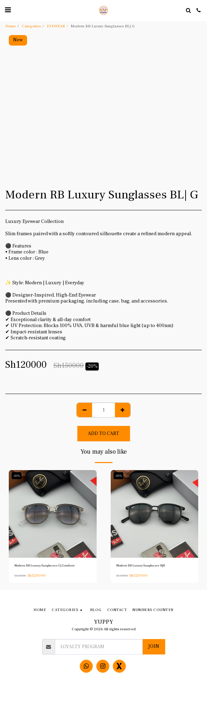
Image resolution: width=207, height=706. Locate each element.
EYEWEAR (56, 26)
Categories (31, 26)
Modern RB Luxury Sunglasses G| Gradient (44, 565)
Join (153, 646)
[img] (53, 514)
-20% (16, 476)
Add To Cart (103, 433)
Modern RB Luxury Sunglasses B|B (140, 565)
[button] (8, 10)
